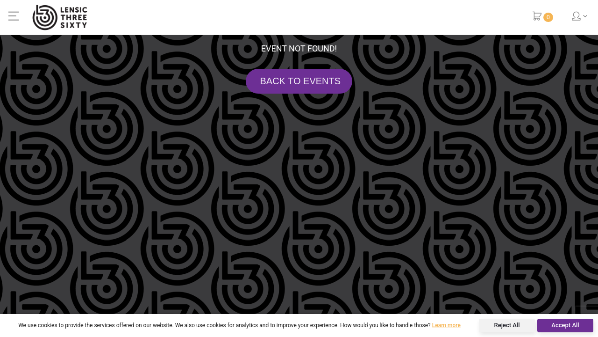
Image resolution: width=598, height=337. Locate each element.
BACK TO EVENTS (299, 81)
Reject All (507, 325)
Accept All (565, 325)
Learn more (446, 325)
